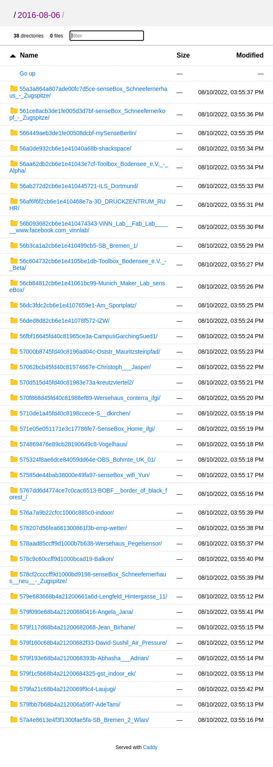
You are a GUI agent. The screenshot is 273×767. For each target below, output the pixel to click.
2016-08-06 (38, 15)
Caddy (150, 747)
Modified (250, 55)
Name (29, 55)
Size (183, 55)
